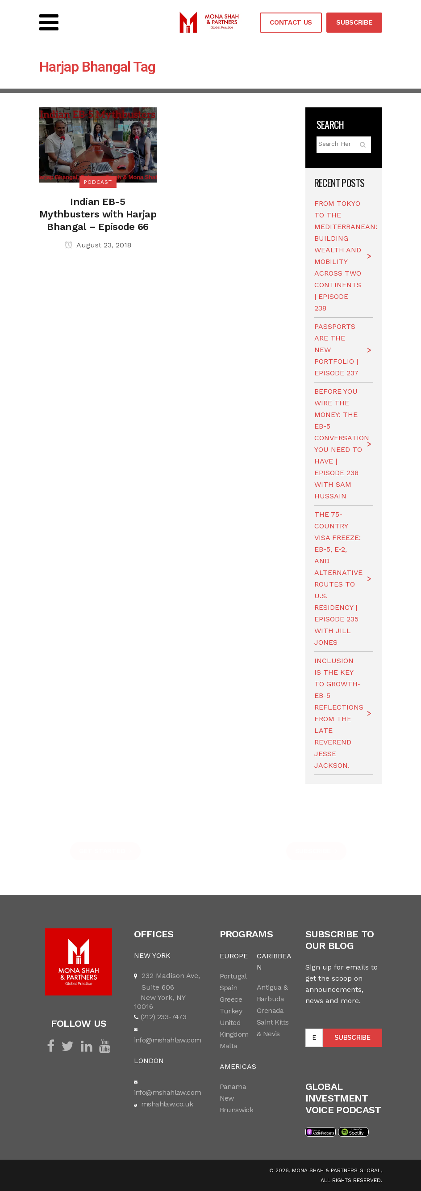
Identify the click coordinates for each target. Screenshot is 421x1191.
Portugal (233, 976)
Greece (231, 999)
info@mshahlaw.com (167, 1040)
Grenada (270, 1010)
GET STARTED (105, 851)
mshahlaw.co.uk (166, 1104)
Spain (229, 987)
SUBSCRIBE (354, 22)
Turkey (231, 1011)
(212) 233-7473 (164, 1016)
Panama (233, 1086)
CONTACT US (291, 22)
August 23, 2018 (98, 245)
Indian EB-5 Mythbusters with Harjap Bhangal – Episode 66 (97, 214)
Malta (229, 1046)
